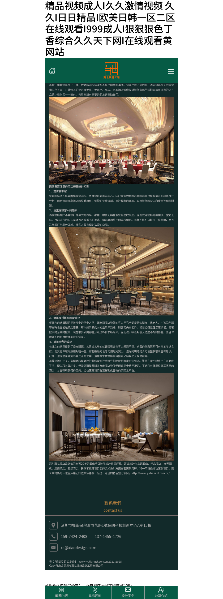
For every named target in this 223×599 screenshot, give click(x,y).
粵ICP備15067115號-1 (62, 561)
